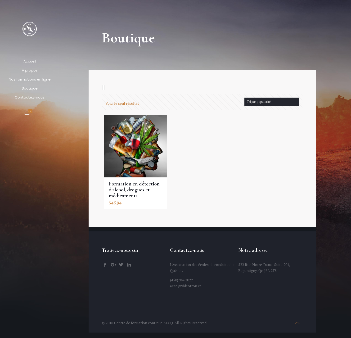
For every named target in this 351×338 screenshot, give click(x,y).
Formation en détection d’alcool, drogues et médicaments (134, 189)
